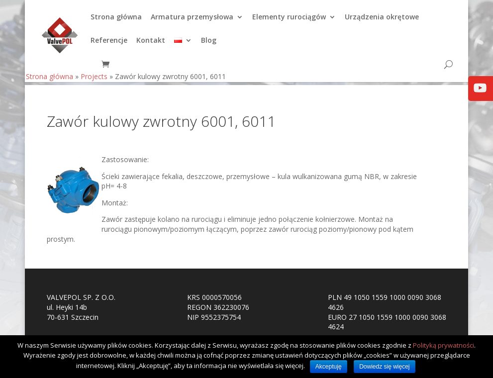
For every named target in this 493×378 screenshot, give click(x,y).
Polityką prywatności (443, 345)
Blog (208, 44)
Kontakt (150, 44)
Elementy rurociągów (289, 20)
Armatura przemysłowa (192, 20)
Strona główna (116, 20)
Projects (94, 79)
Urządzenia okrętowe (382, 20)
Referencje (109, 44)
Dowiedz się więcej (384, 366)
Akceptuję (328, 366)
